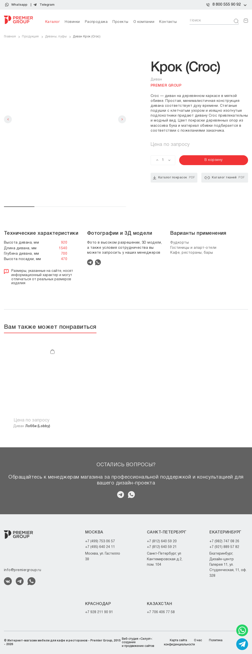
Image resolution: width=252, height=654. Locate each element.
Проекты (120, 22)
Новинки (72, 22)
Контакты (168, 22)
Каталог (52, 22)
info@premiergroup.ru (22, 570)
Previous (8, 119)
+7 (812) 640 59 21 (162, 547)
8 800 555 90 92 (226, 4)
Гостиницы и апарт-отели (193, 247)
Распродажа (96, 22)
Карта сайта (178, 640)
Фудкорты (179, 242)
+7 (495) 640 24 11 (100, 547)
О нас (198, 640)
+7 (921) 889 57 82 (224, 547)
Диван (31, 426)
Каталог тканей (225, 178)
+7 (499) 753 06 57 (100, 541)
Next (122, 119)
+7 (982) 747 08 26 (224, 541)
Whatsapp (19, 4)
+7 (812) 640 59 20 (162, 541)
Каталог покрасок (174, 178)
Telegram (47, 4)
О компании (144, 22)
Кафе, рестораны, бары (191, 252)
